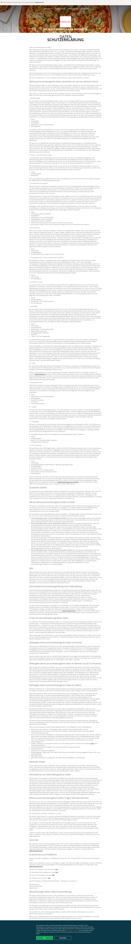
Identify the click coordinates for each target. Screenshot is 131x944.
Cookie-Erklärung (40, 374)
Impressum (84, 9)
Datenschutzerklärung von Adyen (68, 482)
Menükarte (48, 9)
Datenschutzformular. (36, 866)
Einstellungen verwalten (72, 930)
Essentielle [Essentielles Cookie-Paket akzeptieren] (62, 938)
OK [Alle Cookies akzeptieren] (45, 938)
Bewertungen (60, 9)
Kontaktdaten (72, 9)
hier (92, 743)
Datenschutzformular (69, 611)
